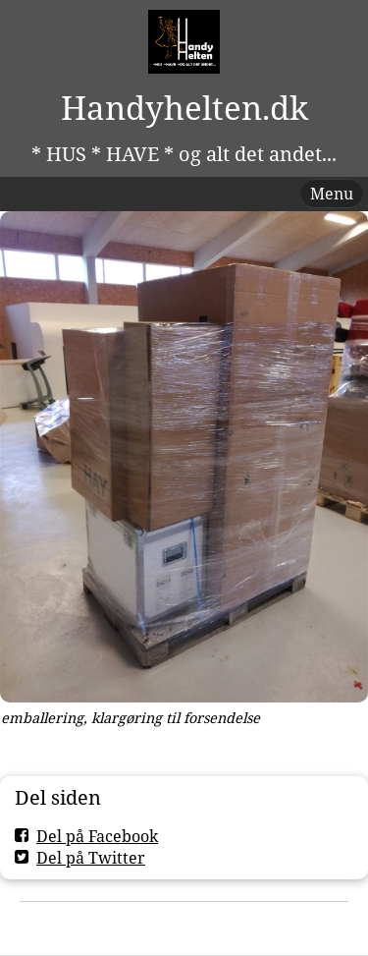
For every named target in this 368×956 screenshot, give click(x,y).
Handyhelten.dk (184, 107)
